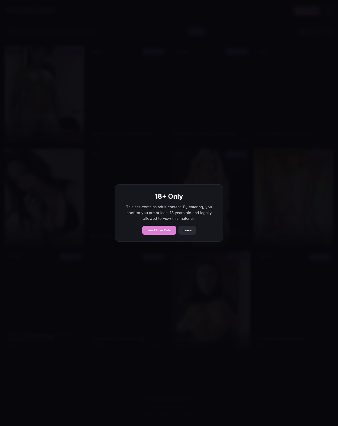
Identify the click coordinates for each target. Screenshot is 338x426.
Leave (187, 230)
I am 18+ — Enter (159, 230)
